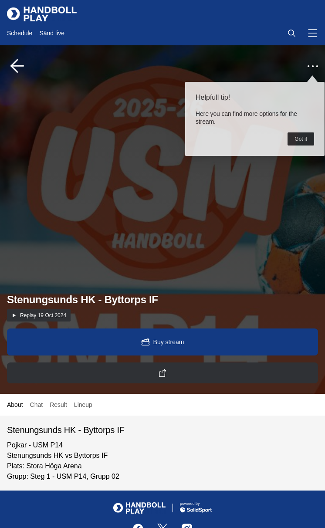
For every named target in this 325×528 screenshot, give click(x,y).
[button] (291, 33)
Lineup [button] (83, 405)
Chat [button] (36, 405)
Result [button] (58, 405)
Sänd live (51, 33)
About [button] (15, 405)
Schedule (19, 33)
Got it (301, 139)
